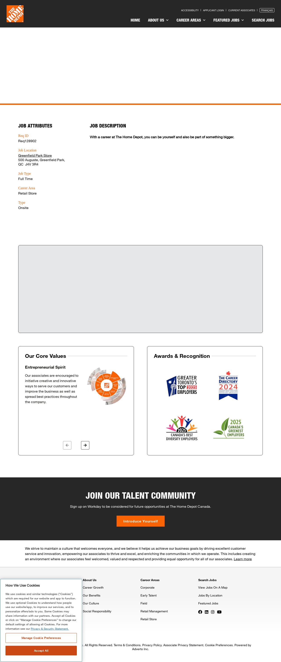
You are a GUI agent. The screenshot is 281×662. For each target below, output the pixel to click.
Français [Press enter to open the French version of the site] (267, 10)
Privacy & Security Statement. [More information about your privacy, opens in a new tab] (50, 628)
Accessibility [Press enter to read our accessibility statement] (190, 10)
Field (143, 603)
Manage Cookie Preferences (41, 638)
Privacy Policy (152, 645)
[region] (41, 620)
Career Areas (191, 20)
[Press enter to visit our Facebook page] (200, 611)
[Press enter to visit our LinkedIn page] (206, 611)
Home (135, 20)
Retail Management (154, 611)
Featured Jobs (228, 20)
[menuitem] (135, 20)
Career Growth (93, 587)
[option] (76, 385)
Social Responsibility (97, 611)
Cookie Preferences (219, 645)
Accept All (41, 650)
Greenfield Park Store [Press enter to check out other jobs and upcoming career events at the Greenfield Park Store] (35, 155)
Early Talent (148, 595)
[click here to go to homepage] (15, 13)
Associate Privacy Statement (183, 645)
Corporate (147, 587)
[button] (67, 445)
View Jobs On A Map (212, 587)
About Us (158, 20)
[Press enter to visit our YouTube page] (219, 611)
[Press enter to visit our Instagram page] (212, 611)
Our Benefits (91, 595)
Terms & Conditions (127, 645)
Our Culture (91, 603)
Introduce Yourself (140, 521)
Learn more (243, 559)
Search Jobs (263, 20)
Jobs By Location (210, 595)
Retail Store (148, 619)
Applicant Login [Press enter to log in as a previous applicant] (213, 10)
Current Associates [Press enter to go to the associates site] (241, 10)
